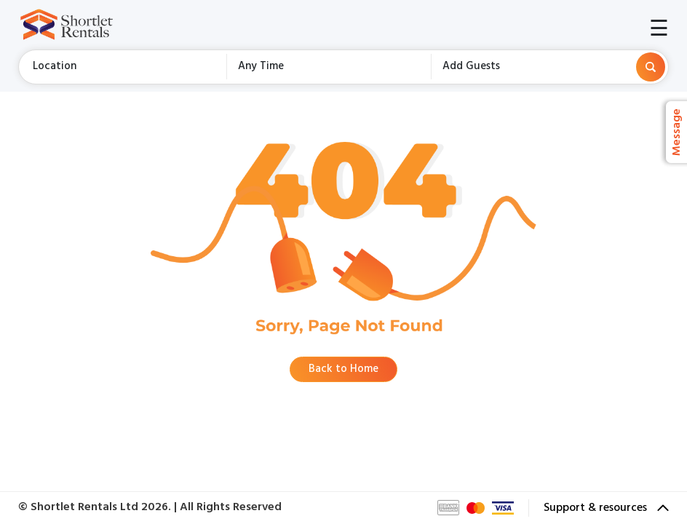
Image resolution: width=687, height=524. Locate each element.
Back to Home (343, 369)
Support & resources (606, 508)
